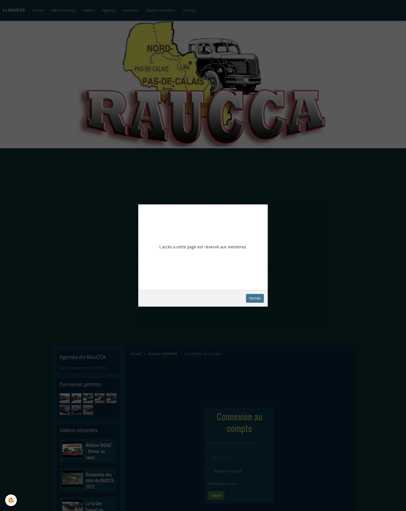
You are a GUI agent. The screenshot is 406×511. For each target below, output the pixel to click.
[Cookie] (11, 500)
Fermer (255, 298)
